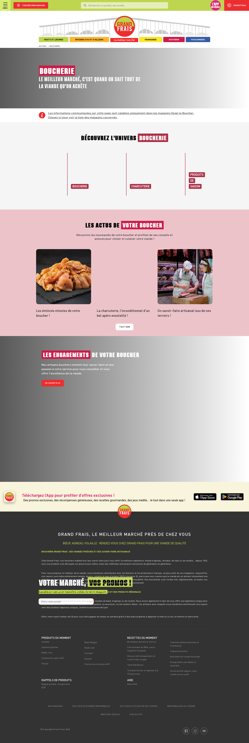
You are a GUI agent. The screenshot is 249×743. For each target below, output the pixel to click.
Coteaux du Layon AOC (53, 657)
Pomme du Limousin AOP (97, 664)
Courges (88, 653)
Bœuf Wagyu (90, 642)
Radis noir (89, 647)
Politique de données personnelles (91, 706)
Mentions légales (110, 714)
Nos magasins (55, 706)
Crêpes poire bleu (179, 651)
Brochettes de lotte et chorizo (141, 641)
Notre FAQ (132, 684)
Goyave (88, 658)
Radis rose (47, 652)
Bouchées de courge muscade (185, 656)
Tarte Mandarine (135, 664)
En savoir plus (52, 383)
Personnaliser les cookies (181, 706)
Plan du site (136, 714)
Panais (45, 663)
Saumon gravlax (50, 647)
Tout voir (124, 326)
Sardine (45, 641)
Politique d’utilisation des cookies (138, 706)
